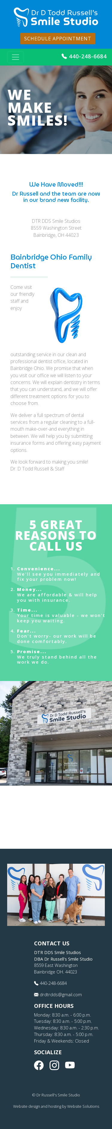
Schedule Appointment (57, 38)
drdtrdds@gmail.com (58, 994)
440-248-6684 (84, 56)
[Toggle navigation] (15, 57)
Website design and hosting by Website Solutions (56, 1106)
